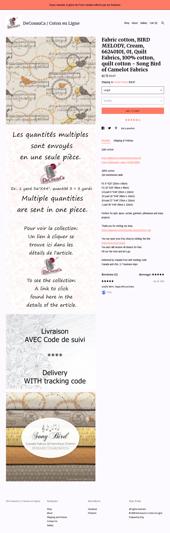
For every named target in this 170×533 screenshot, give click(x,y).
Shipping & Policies (123, 140)
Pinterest (92, 513)
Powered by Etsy (136, 517)
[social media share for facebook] (103, 128)
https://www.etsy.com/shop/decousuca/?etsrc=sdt (126, 230)
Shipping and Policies (57, 517)
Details (106, 140)
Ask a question (128, 128)
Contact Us (52, 521)
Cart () (153, 23)
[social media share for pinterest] (116, 128)
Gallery (143, 23)
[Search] (163, 23)
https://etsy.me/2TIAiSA (113, 243)
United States (121, 82)
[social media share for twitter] (109, 128)
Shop (126, 23)
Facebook (92, 509)
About (135, 23)
